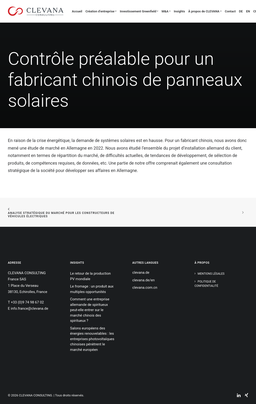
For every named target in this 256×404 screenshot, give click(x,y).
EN (248, 11)
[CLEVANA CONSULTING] (35, 11)
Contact (230, 11)
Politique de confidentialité (206, 284)
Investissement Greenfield (139, 11)
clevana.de (140, 272)
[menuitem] (77, 11)
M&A (166, 11)
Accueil (77, 11)
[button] (240, 390)
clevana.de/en (143, 280)
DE (241, 11)
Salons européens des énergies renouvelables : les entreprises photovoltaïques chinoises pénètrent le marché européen (92, 339)
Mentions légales (211, 273)
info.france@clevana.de (29, 308)
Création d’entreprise (101, 11)
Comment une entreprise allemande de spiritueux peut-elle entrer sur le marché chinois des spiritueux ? (89, 310)
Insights (179, 11)
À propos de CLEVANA (205, 11)
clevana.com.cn (144, 287)
